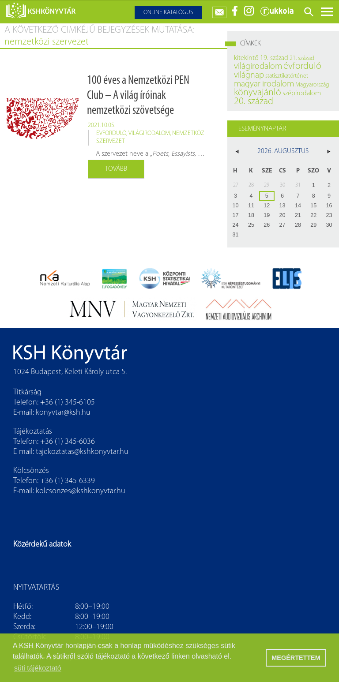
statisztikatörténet (286, 76)
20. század (253, 102)
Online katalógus (168, 12)
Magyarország (312, 85)
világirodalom (149, 133)
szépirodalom (301, 93)
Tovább (116, 168)
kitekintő (246, 58)
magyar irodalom (264, 84)
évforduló (111, 133)
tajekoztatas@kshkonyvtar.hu (82, 452)
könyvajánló (257, 93)
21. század (302, 58)
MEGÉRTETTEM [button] (295, 657)
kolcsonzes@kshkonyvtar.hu (80, 491)
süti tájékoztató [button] (37, 668)
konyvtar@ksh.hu (63, 412)
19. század (274, 58)
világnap (249, 75)
